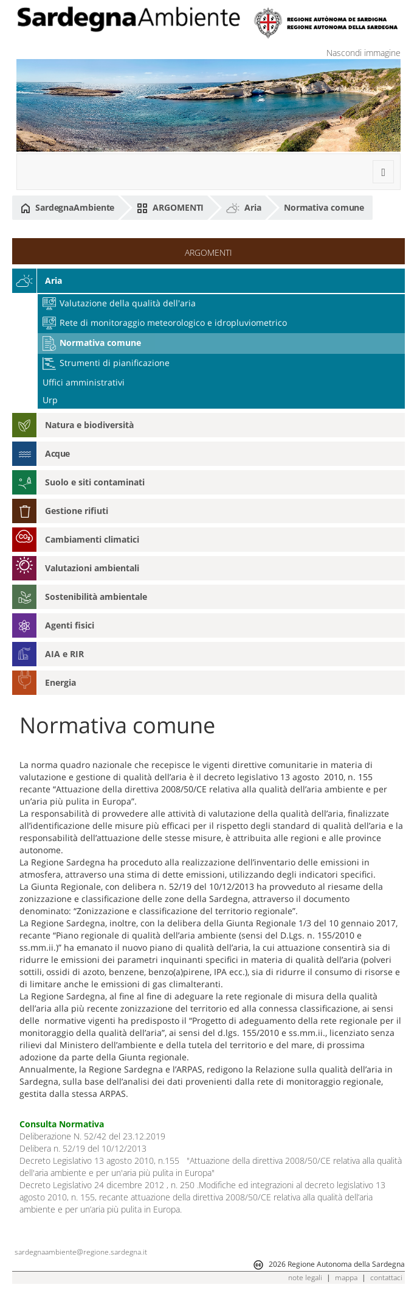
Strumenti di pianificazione (106, 362)
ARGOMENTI (170, 208)
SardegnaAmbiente (67, 208)
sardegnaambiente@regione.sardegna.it (81, 1252)
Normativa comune (324, 207)
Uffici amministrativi (84, 382)
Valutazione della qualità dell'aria (119, 303)
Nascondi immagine (363, 52)
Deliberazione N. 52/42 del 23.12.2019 (92, 1136)
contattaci (386, 1277)
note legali (305, 1277)
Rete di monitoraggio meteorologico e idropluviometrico (165, 322)
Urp (50, 400)
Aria (243, 208)
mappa (346, 1277)
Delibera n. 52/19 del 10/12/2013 (82, 1148)
